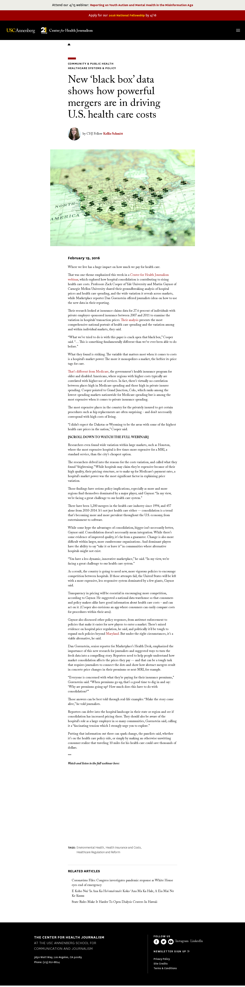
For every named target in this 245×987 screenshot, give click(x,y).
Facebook (156, 943)
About (141, 30)
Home (69, 46)
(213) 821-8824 (51, 963)
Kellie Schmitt (113, 135)
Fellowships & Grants (159, 32)
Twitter (163, 943)
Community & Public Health (88, 65)
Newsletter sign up (170, 953)
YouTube (171, 943)
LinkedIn (196, 942)
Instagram (182, 942)
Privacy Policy (162, 960)
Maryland (112, 635)
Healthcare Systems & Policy (89, 69)
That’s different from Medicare (88, 373)
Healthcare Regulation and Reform (98, 854)
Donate (222, 30)
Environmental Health (90, 849)
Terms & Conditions (165, 969)
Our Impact (203, 30)
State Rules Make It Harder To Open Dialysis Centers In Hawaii (114, 903)
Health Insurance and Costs (123, 849)
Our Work (182, 30)
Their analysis (130, 321)
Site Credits (161, 965)
